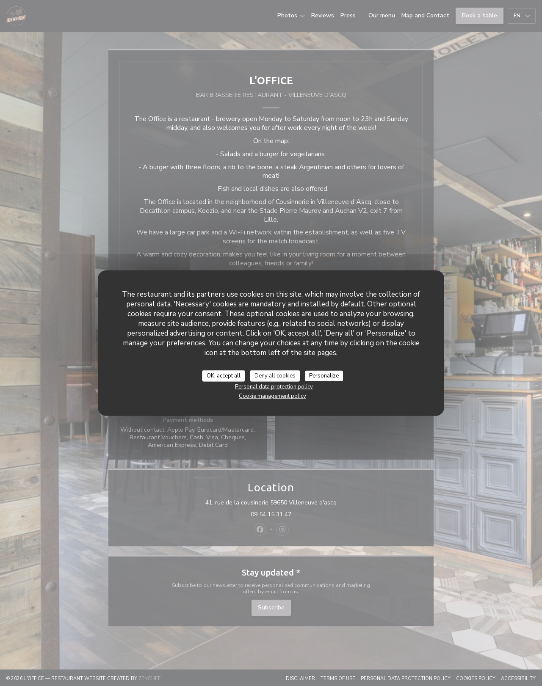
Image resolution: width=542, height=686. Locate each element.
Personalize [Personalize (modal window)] (324, 375)
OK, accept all (224, 375)
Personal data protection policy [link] (274, 387)
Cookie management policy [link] (272, 396)
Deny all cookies (275, 375)
